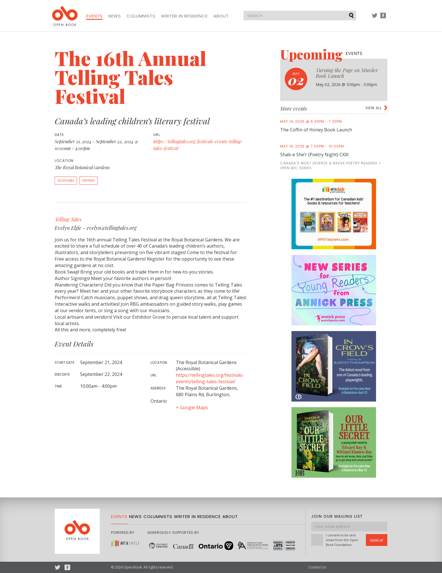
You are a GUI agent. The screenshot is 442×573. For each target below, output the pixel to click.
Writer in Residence (184, 16)
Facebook (67, 567)
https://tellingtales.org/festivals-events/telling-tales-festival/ (210, 378)
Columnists (141, 16)
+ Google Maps (192, 407)
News (114, 16)
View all (373, 107)
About (221, 16)
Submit (351, 15)
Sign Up (376, 540)
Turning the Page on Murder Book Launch (347, 73)
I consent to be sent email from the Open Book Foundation (342, 540)
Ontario (88, 180)
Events (94, 16)
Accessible (66, 180)
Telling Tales (68, 219)
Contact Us (317, 567)
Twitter (57, 567)
